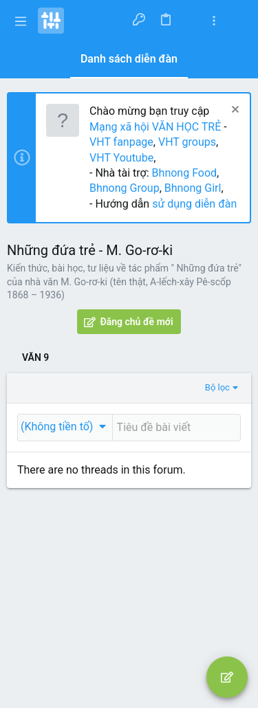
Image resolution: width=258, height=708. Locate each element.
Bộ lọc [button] (217, 387)
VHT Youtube (121, 157)
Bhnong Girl (193, 188)
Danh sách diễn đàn (129, 58)
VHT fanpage (121, 141)
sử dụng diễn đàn (193, 203)
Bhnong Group (124, 188)
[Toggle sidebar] (214, 21)
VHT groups (187, 141)
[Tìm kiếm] (238, 20)
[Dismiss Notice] (233, 111)
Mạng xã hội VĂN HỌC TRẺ (155, 126)
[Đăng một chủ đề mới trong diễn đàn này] (176, 427)
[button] (20, 20)
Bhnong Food (184, 172)
